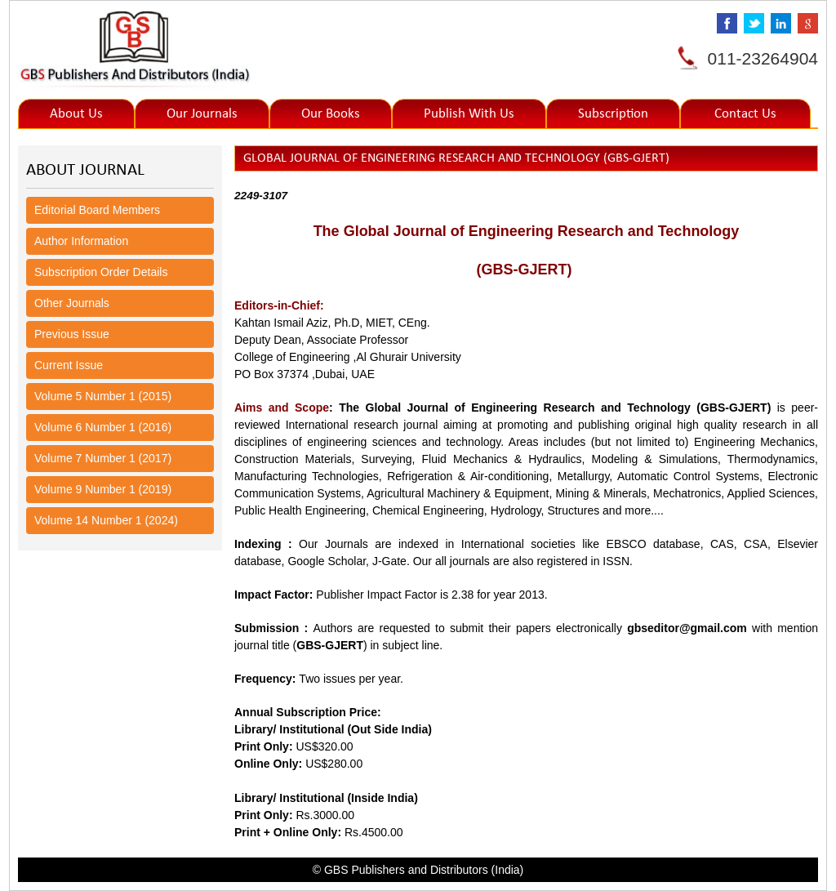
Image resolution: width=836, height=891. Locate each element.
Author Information (81, 240)
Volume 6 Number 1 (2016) (102, 427)
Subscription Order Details (100, 271)
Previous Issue (71, 334)
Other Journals (71, 303)
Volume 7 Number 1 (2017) (102, 458)
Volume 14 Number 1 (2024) (106, 520)
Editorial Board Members (97, 209)
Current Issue (68, 365)
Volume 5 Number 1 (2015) (102, 396)
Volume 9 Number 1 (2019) (102, 489)
